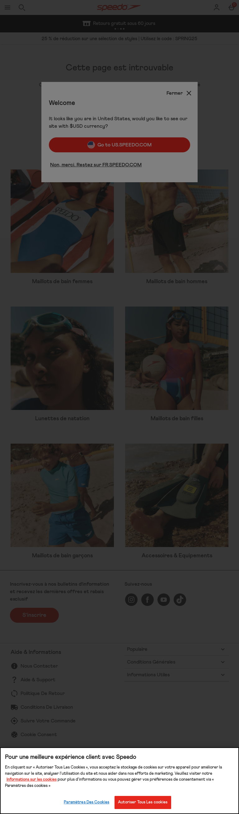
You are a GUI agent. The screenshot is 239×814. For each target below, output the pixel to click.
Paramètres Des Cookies (86, 802)
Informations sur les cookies (32, 780)
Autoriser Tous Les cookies (142, 802)
